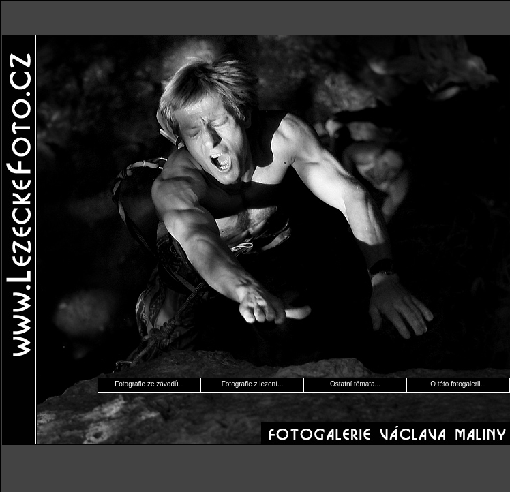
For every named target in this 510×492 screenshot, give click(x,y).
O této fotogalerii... (458, 384)
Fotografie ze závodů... (149, 384)
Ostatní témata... (355, 384)
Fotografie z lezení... (253, 384)
